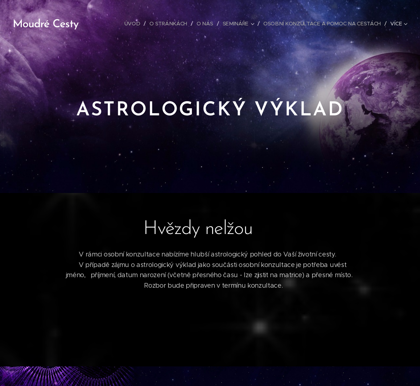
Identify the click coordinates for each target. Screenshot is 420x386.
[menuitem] (134, 24)
